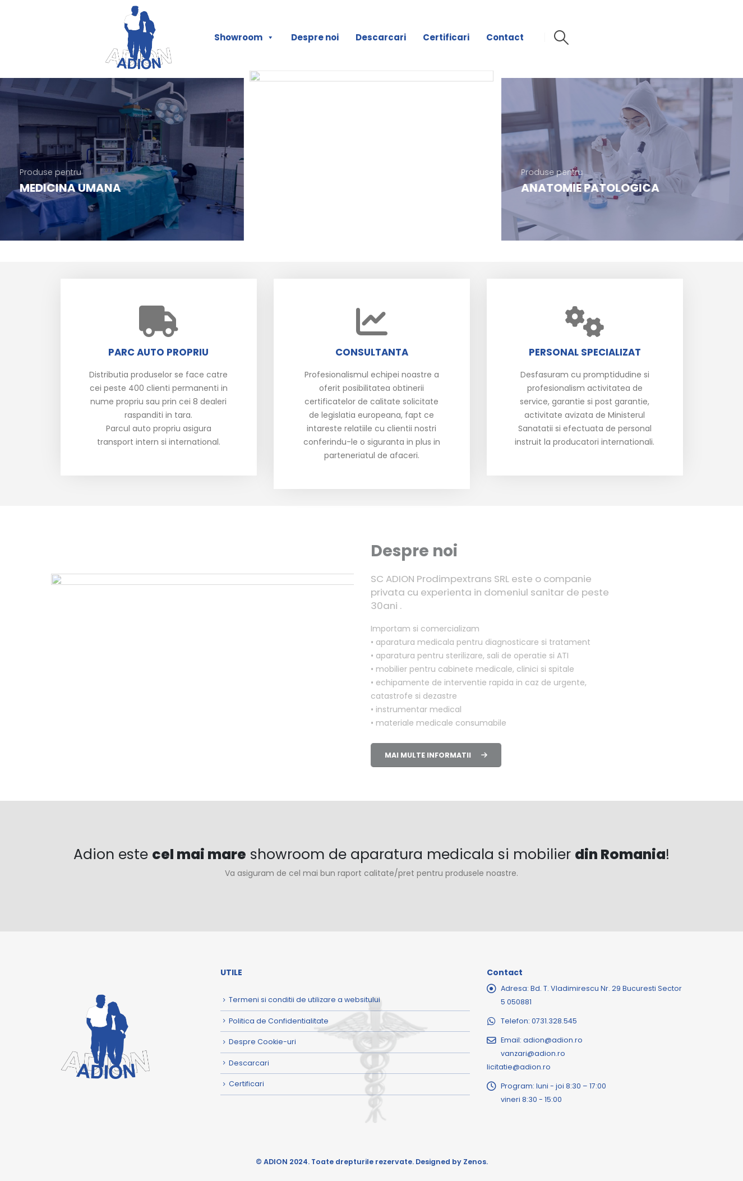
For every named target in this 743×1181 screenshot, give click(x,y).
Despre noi (315, 37)
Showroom (244, 37)
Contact (505, 37)
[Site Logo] (138, 38)
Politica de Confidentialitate (279, 1021)
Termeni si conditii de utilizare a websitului (304, 999)
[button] (561, 37)
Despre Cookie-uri (262, 1041)
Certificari (446, 37)
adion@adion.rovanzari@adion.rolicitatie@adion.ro (535, 1053)
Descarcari (381, 37)
